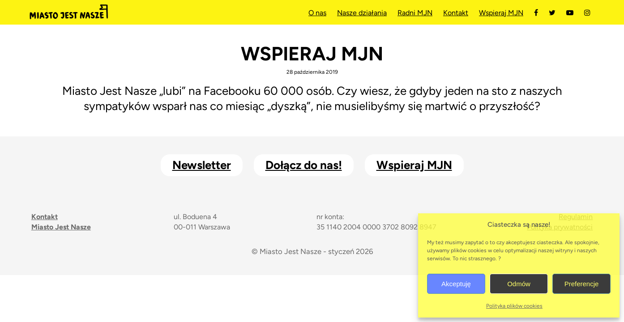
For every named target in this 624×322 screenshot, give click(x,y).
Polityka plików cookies (514, 306)
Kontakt (455, 13)
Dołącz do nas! (303, 165)
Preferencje (581, 284)
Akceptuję (456, 284)
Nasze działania (362, 13)
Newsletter (201, 165)
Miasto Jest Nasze (68, 12)
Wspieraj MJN (501, 13)
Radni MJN (414, 13)
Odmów (518, 284)
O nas (317, 13)
